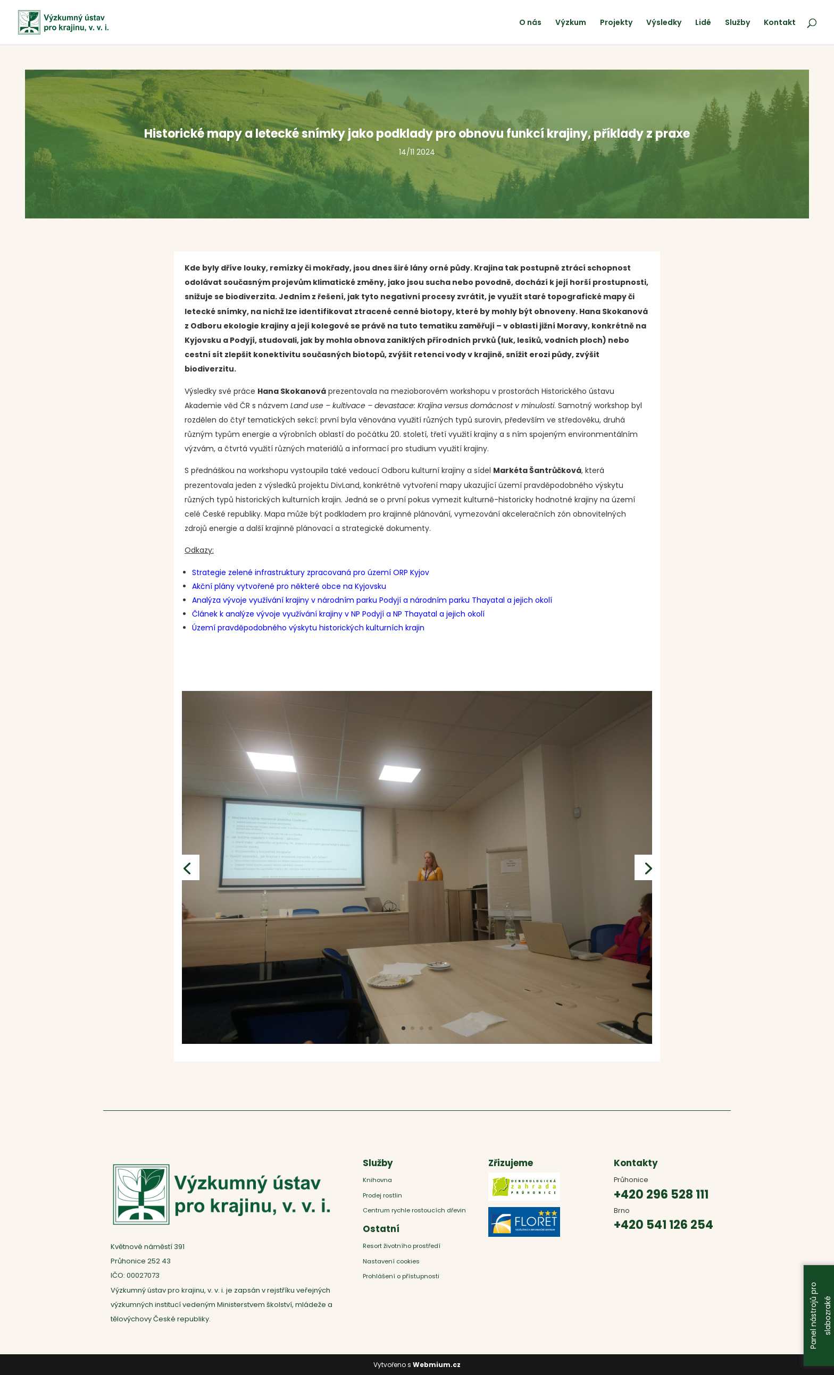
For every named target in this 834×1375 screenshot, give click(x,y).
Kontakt (780, 23)
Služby (737, 23)
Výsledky (663, 23)
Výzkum (570, 23)
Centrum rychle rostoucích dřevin (414, 1210)
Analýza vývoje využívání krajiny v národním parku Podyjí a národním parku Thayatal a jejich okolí (372, 600)
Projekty (616, 23)
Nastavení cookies (391, 1261)
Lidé (703, 23)
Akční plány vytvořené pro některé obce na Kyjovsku (289, 586)
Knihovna (377, 1180)
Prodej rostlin (382, 1195)
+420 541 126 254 (663, 1225)
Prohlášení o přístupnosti (401, 1276)
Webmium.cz (437, 1364)
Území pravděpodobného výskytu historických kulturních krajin (308, 627)
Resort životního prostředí (402, 1246)
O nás (530, 23)
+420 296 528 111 (661, 1194)
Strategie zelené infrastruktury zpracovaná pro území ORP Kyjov (310, 572)
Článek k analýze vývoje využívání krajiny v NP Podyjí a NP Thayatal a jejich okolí (338, 614)
